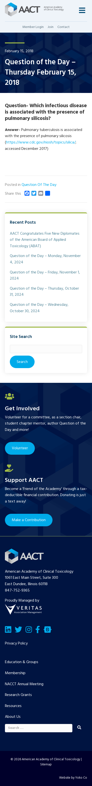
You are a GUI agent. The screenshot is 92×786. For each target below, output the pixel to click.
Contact (63, 27)
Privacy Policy (16, 643)
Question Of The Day (39, 185)
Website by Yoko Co (73, 777)
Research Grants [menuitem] (18, 695)
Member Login (33, 27)
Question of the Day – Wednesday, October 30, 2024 (39, 308)
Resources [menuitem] (13, 706)
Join (50, 27)
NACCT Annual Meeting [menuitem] (24, 684)
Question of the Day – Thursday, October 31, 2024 (44, 291)
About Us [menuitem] (13, 717)
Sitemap (46, 764)
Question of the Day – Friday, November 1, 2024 (45, 275)
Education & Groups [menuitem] (21, 662)
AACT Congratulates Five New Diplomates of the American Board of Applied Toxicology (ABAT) (44, 240)
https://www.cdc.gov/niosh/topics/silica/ (41, 142)
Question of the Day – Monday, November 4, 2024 (45, 259)
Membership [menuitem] (15, 673)
